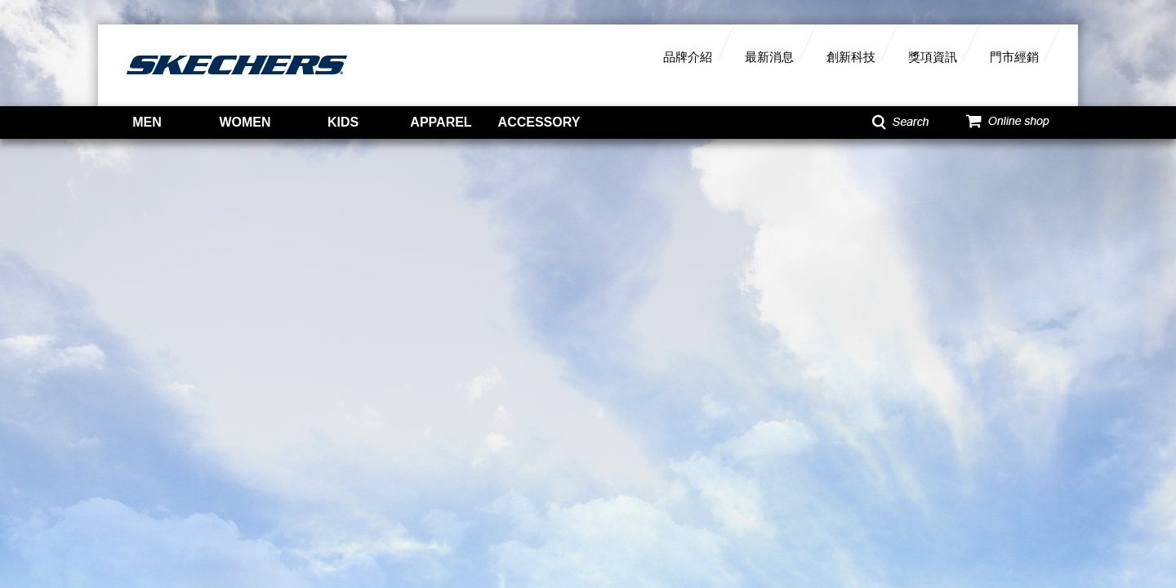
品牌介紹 (687, 57)
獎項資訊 (932, 57)
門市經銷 (1014, 57)
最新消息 (769, 57)
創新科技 (850, 57)
